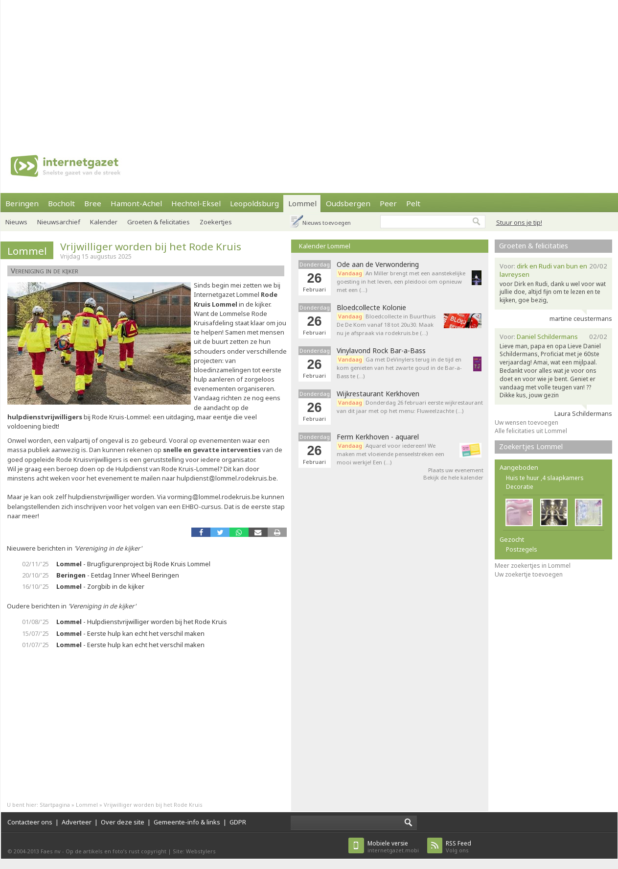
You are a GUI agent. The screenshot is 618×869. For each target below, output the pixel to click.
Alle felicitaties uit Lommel (531, 431)
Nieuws (16, 221)
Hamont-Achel (136, 203)
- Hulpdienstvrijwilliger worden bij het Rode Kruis (141, 621)
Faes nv (51, 851)
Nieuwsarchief (58, 221)
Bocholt (61, 203)
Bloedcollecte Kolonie (371, 307)
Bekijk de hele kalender (453, 477)
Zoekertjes (216, 221)
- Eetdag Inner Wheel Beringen (117, 575)
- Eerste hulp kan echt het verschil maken (130, 633)
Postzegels (521, 549)
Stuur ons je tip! (519, 222)
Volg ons (458, 847)
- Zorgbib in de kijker (100, 586)
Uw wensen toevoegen (526, 422)
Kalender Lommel (324, 245)
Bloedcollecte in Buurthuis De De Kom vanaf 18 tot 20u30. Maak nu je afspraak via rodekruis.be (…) (386, 325)
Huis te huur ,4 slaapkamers (545, 478)
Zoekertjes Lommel (531, 446)
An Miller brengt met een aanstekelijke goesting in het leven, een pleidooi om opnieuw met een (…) (401, 281)
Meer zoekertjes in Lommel (533, 565)
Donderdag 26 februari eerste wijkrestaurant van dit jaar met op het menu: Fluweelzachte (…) (410, 406)
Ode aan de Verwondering (378, 264)
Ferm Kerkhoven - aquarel (378, 437)
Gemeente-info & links (187, 822)
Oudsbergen (348, 203)
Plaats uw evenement (455, 470)
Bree (92, 203)
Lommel (302, 203)
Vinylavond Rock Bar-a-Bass (381, 350)
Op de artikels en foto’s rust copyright (116, 851)
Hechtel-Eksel (196, 203)
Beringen (22, 203)
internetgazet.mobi (393, 847)
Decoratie (519, 487)
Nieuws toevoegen (326, 222)
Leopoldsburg (254, 203)
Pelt (413, 203)
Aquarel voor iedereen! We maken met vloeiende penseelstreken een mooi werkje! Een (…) (390, 454)
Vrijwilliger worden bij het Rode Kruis (150, 246)
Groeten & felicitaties (158, 221)
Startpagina (55, 804)
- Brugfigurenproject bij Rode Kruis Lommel (133, 563)
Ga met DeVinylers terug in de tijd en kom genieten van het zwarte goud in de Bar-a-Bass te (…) (399, 368)
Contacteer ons (29, 822)
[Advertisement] (224, 68)
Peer (388, 203)
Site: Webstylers (194, 851)
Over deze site (122, 822)
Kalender (103, 221)
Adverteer (77, 822)
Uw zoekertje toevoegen (529, 574)
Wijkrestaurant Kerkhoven (378, 393)
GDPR (237, 822)
